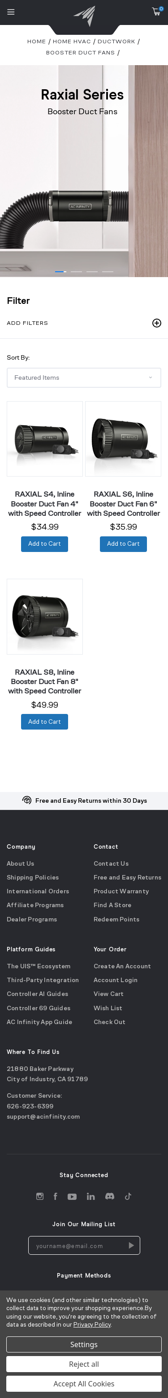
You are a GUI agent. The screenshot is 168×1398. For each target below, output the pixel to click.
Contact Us (111, 864)
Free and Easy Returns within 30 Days (91, 801)
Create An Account (122, 966)
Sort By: (18, 357)
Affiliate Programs (35, 906)
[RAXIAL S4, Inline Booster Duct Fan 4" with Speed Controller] (44, 439)
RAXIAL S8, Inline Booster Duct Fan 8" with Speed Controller (44, 681)
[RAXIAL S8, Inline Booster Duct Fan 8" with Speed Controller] (44, 616)
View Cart (109, 994)
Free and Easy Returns (127, 878)
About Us (20, 864)
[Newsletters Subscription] (131, 1246)
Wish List (108, 1008)
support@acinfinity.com (43, 1117)
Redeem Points (117, 920)
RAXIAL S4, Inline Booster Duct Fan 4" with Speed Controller (44, 503)
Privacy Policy (92, 1325)
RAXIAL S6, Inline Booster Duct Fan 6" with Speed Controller (123, 503)
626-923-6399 (30, 1106)
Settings (84, 1344)
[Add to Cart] (44, 544)
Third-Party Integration (43, 980)
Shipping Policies (33, 878)
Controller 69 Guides (38, 1008)
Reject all (84, 1364)
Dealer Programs (32, 920)
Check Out (110, 1022)
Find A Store (112, 906)
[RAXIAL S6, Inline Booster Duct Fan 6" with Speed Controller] (123, 439)
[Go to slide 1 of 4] (60, 272)
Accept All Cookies (84, 1384)
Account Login (116, 980)
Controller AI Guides (37, 994)
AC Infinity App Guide (39, 1022)
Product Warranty (121, 891)
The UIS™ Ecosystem (39, 966)
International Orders (38, 891)
